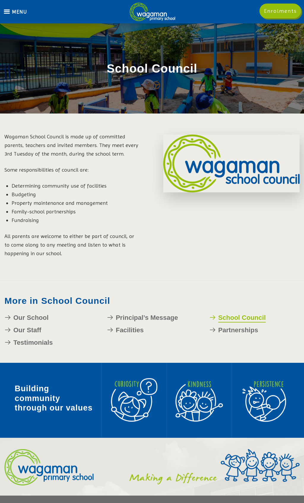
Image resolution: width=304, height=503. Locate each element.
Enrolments (280, 11)
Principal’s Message (147, 317)
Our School (31, 317)
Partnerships (238, 330)
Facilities (130, 330)
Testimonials (33, 342)
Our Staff (27, 330)
